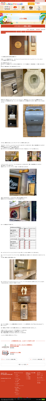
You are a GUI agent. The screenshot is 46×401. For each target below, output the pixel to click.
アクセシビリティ (17, 375)
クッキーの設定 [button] (38, 399)
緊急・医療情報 (17, 387)
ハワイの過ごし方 (17, 378)
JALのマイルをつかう (19, 0)
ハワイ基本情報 (28, 376)
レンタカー (15, 0)
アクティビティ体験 (17, 379)
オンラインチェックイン (6, 0)
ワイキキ (3, 32)
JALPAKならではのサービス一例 (6, 378)
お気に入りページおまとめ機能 (31, 372)
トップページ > (5, 11)
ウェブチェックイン (40, 373)
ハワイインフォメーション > (14, 11)
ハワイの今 (16, 376)
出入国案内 (28, 375)
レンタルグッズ (17, 393)
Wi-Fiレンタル (12, 0)
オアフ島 (19, 31)
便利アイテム (16, 392)
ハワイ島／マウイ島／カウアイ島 (19, 385)
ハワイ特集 (16, 374)
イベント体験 (17, 380)
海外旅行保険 (17, 390)
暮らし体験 (16, 381)
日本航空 (2, 0)
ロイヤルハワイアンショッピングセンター (34, 31)
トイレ (24, 31)
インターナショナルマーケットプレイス (9, 31)
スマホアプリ (17, 394)
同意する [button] (43, 399)
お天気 (10, 0)
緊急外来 (16, 389)
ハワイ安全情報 (28, 377)
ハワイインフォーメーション (19, 372)
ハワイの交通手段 (17, 383)
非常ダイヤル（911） (18, 388)
